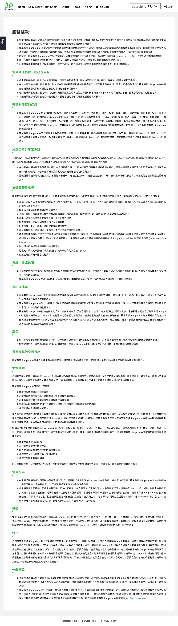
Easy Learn (35, 7)
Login (169, 6)
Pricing (87, 7)
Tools (76, 7)
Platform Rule (69, 620)
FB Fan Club (102, 7)
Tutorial (65, 7)
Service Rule (89, 620)
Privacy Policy (108, 620)
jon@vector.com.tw (136, 598)
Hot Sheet (51, 7)
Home (22, 7)
